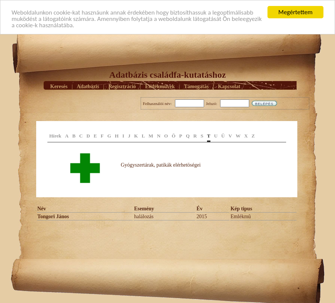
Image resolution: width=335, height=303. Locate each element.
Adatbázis (88, 86)
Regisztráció (122, 86)
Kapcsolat (229, 86)
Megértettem (295, 12)
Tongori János (53, 216)
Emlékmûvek (160, 86)
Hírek (55, 136)
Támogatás (196, 86)
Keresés (59, 86)
